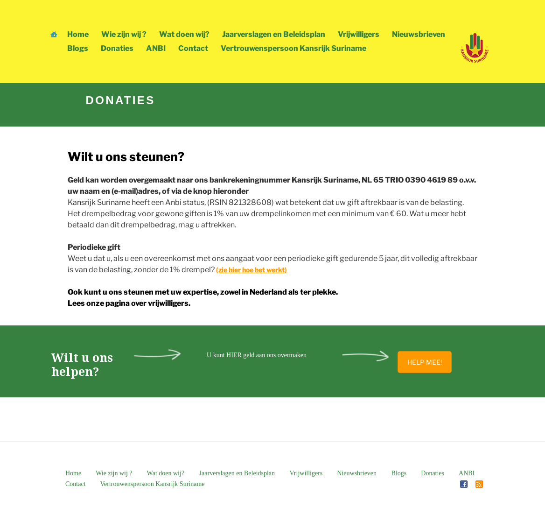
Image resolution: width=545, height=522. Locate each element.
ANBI (156, 48)
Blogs (77, 48)
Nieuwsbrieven (418, 34)
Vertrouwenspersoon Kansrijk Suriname (293, 48)
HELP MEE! (424, 362)
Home (78, 34)
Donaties (117, 48)
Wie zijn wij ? (124, 34)
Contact (193, 48)
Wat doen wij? (184, 34)
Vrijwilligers (358, 34)
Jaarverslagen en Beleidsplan (273, 34)
